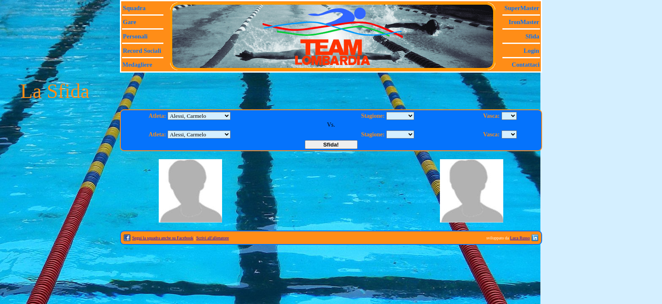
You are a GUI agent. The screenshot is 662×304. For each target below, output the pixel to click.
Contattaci (526, 64)
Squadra (134, 8)
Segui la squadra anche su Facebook (162, 238)
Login (531, 50)
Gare (129, 22)
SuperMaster (522, 8)
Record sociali (142, 50)
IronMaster (524, 22)
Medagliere (137, 64)
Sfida (532, 36)
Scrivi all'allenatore (212, 238)
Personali (135, 36)
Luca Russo (520, 238)
